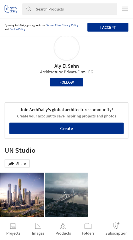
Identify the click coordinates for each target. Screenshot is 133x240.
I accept (108, 27)
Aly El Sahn (66, 66)
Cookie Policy (18, 29)
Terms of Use (53, 25)
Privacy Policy (70, 25)
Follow (67, 82)
